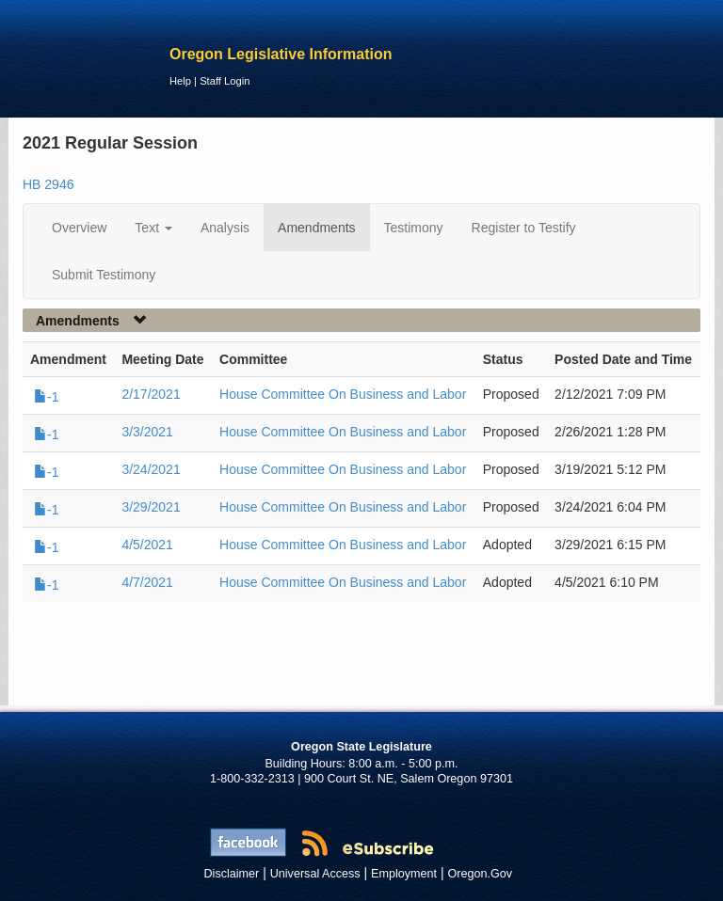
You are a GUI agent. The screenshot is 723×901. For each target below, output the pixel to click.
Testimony (413, 227)
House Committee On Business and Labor (342, 394)
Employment (404, 873)
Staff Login (224, 81)
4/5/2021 (147, 544)
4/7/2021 (147, 582)
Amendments (316, 227)
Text (153, 227)
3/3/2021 (147, 431)
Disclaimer (232, 873)
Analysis (225, 227)
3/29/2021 (150, 506)
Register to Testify (524, 227)
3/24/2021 (150, 469)
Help (180, 81)
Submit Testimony (103, 274)
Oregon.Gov (479, 873)
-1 (46, 396)
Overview (79, 227)
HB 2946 (48, 184)
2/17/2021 (150, 394)
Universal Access (315, 873)
